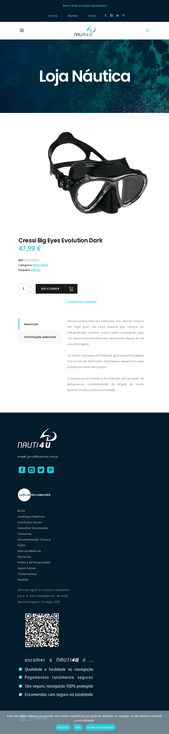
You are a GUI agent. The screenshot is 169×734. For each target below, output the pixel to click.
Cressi (35, 270)
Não (78, 727)
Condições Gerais (30, 522)
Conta (52, 16)
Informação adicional (40, 337)
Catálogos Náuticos (31, 516)
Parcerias (24, 557)
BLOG (21, 511)
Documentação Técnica (34, 539)
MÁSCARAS (40, 265)
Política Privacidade (100, 727)
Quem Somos (27, 568)
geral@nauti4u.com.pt (42, 456)
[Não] (163, 722)
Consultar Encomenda (33, 528)
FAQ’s (92, 16)
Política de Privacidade (34, 562)
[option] (98, 175)
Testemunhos (27, 574)
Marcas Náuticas (29, 551)
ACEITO (63, 727)
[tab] (39, 324)
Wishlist (73, 16)
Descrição (31, 324)
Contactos (24, 534)
